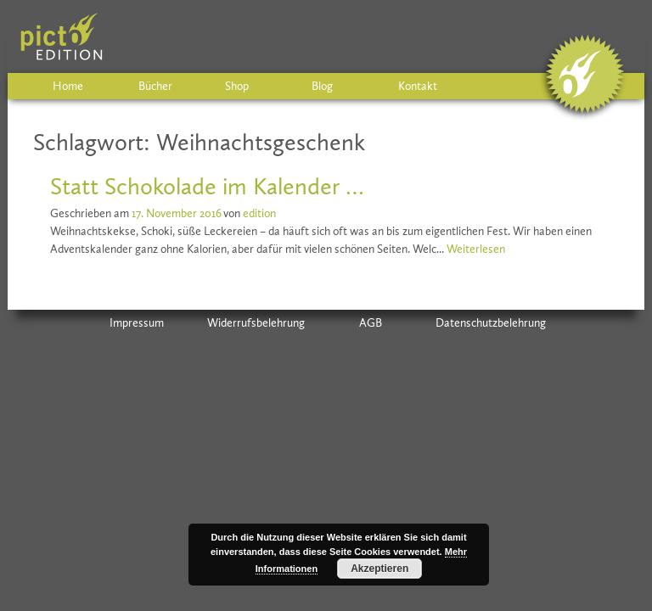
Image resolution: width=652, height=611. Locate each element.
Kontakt (417, 86)
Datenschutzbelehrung (491, 323)
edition (259, 213)
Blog (322, 86)
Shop (237, 86)
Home (68, 86)
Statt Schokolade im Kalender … (207, 186)
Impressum (137, 323)
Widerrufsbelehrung (256, 323)
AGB (370, 323)
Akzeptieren (379, 569)
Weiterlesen (476, 249)
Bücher (155, 86)
